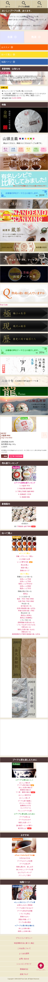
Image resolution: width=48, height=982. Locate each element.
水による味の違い (25, 928)
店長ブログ (24, 974)
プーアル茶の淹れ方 (24, 785)
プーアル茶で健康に (25, 801)
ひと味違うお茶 (24, 559)
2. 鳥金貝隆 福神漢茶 (25, 488)
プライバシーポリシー (24, 938)
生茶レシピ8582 (25, 586)
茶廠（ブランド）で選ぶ (24, 556)
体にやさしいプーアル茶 (24, 869)
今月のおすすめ (24, 858)
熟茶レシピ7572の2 (25, 584)
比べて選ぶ (6, 54)
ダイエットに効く (25, 803)
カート (7, 7)
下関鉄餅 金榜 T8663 (24, 526)
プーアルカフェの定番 (24, 861)
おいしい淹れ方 (24, 783)
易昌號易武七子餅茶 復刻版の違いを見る (26, 634)
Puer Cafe (4, 305)
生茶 (10, 37)
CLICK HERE (16, 98)
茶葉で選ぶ (25, 568)
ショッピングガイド (24, 964)
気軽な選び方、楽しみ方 (24, 867)
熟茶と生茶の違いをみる (26, 629)
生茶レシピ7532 (25, 581)
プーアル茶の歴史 (25, 922)
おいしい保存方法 (25, 795)
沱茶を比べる (26, 627)
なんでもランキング (25, 872)
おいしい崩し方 (24, 798)
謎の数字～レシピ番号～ (24, 825)
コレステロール (25, 808)
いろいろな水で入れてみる (26, 625)
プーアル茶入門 (24, 864)
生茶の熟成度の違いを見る (26, 608)
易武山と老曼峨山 (26, 618)
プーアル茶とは (24, 817)
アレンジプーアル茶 (25, 811)
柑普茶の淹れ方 (25, 790)
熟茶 (33, 37)
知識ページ (6, 62)
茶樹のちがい (24, 917)
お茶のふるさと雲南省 (24, 905)
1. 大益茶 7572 (25, 486)
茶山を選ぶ (25, 565)
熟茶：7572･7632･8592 (25, 599)
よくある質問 (24, 953)
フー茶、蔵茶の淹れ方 (23, 792)
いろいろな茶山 (24, 914)
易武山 (25, 594)
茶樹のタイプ (24, 570)
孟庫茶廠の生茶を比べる (26, 622)
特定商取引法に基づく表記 (24, 943)
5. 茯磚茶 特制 (25, 497)
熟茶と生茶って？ (25, 822)
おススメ (5, 47)
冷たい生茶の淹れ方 (25, 787)
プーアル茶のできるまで (24, 908)
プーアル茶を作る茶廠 (24, 911)
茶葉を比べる (26, 632)
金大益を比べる (26, 606)
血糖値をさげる (25, 805)
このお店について (24, 948)
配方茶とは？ (22, 828)
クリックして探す (25, 875)
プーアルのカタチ (25, 820)
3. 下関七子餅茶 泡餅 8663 (24, 491)
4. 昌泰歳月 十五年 (24, 494)
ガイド (39, 7)
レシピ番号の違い (23, 562)
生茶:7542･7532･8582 (26, 601)
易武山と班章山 (26, 615)
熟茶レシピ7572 (25, 588)
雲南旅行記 (24, 969)
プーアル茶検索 (24, 7)
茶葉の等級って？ (25, 919)
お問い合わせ (24, 959)
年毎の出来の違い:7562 (26, 611)
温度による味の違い (25, 931)
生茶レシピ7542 (25, 579)
